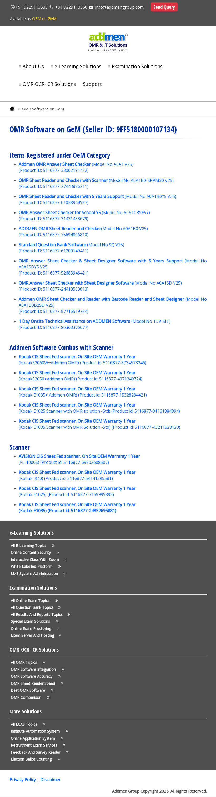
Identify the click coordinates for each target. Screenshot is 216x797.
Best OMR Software (31, 690)
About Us (33, 66)
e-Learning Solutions (77, 66)
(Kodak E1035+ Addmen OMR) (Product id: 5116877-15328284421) (83, 392)
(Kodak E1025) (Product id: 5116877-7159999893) (77, 491)
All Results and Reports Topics (39, 614)
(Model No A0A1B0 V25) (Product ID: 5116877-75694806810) (83, 232)
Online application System (36, 738)
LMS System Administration (37, 573)
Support (92, 84)
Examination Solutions (137, 66)
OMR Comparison (29, 697)
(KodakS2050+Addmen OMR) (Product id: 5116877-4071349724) (80, 376)
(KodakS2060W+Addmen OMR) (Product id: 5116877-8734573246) (82, 360)
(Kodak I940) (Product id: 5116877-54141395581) (77, 475)
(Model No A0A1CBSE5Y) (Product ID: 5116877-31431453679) (84, 215)
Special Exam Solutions (34, 621)
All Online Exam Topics (33, 600)
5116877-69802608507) (85, 462)
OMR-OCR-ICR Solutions (49, 84)
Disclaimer (50, 779)
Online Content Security (34, 552)
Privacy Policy (23, 779)
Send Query (164, 7)
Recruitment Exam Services (37, 745)
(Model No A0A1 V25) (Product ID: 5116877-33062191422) (76, 167)
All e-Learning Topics (32, 545)
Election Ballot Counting (34, 759)
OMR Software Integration (36, 669)
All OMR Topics (27, 662)
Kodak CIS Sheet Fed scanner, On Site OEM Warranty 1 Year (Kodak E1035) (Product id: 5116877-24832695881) (77, 507)
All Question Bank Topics (35, 607)
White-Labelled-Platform (35, 566)
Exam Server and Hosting (35, 635)
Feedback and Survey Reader (39, 752)
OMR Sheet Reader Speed (36, 683)
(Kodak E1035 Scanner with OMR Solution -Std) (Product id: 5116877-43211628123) (99, 424)
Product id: (52, 462)
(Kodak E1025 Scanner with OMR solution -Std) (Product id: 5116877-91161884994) (99, 408)
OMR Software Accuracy (35, 676)
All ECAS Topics (27, 724)
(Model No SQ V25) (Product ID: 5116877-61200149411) (71, 248)
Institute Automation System (38, 731)
